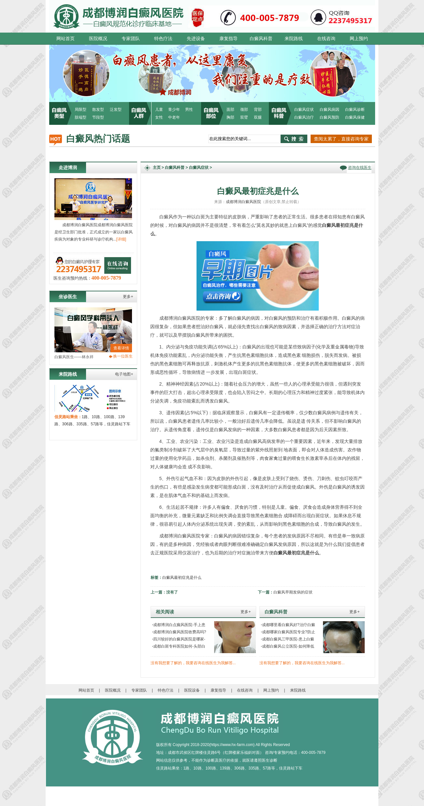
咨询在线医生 (360, 167)
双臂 (244, 117)
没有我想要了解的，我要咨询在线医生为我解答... (193, 663)
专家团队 (131, 38)
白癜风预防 (329, 117)
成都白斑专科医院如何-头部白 (178, 646)
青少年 (174, 109)
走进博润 (68, 167)
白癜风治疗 (304, 117)
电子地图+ (124, 374)
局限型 (80, 109)
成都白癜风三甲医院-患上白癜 (287, 639)
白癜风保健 (355, 117)
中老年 (174, 117)
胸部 (230, 117)
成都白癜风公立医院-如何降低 (287, 646)
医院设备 (192, 690)
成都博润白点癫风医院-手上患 (178, 625)
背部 (258, 109)
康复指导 (228, 38)
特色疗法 (163, 38)
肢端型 (80, 117)
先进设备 (196, 38)
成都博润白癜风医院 (243, 201)
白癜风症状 (304, 109)
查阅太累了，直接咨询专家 (341, 138)
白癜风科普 (261, 38)
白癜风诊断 (355, 109)
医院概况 (98, 38)
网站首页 (65, 38)
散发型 (98, 109)
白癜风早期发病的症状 (293, 592)
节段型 (98, 117)
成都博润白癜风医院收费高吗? (179, 632)
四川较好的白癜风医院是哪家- (178, 639)
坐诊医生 (68, 296)
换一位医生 (123, 356)
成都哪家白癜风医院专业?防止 (288, 632)
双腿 (258, 117)
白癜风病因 (329, 109)
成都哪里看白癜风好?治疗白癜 (288, 625)
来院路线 (294, 38)
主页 (157, 167)
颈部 (244, 109)
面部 (230, 109)
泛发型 (116, 109)
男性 (189, 109)
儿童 (159, 109)
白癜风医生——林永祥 (74, 357)
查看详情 (121, 348)
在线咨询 (326, 38)
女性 (159, 117)
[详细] (121, 239)
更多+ (128, 296)
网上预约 (359, 38)
